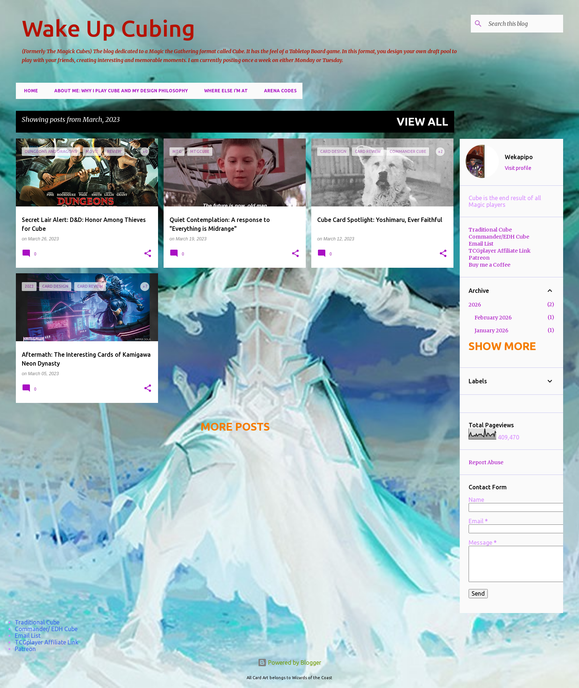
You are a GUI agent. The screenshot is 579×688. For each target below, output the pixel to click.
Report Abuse (486, 462)
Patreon (479, 257)
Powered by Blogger (289, 662)
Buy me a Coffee (489, 264)
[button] (147, 254)
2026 (475, 304)
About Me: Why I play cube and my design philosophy (119, 90)
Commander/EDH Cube (499, 236)
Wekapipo (519, 157)
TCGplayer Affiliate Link (500, 250)
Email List (481, 243)
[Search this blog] (524, 23)
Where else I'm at (224, 90)
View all (422, 121)
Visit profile (518, 168)
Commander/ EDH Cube (46, 629)
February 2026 (493, 317)
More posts (235, 426)
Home (29, 90)
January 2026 (491, 330)
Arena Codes (278, 90)
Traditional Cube (490, 229)
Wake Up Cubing (108, 28)
